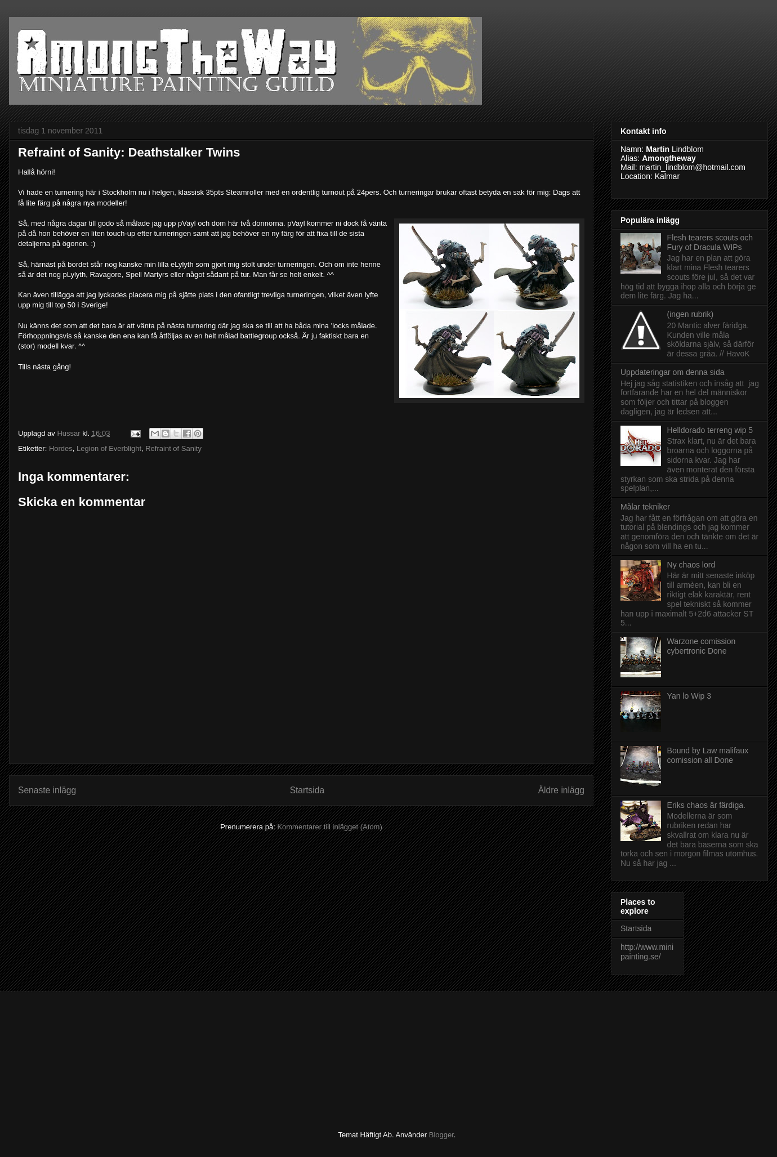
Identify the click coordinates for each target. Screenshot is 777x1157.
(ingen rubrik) (690, 314)
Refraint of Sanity (173, 448)
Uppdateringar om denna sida (672, 372)
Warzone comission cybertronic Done (701, 646)
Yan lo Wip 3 (689, 695)
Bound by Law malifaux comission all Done (708, 755)
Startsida (307, 790)
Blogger (441, 1135)
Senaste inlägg (47, 790)
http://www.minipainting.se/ (646, 951)
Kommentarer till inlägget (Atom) (329, 827)
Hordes (61, 448)
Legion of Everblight (109, 448)
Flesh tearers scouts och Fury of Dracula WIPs (710, 242)
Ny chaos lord (691, 564)
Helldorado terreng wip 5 (710, 430)
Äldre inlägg (561, 790)
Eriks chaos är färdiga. (706, 805)
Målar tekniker (645, 506)
